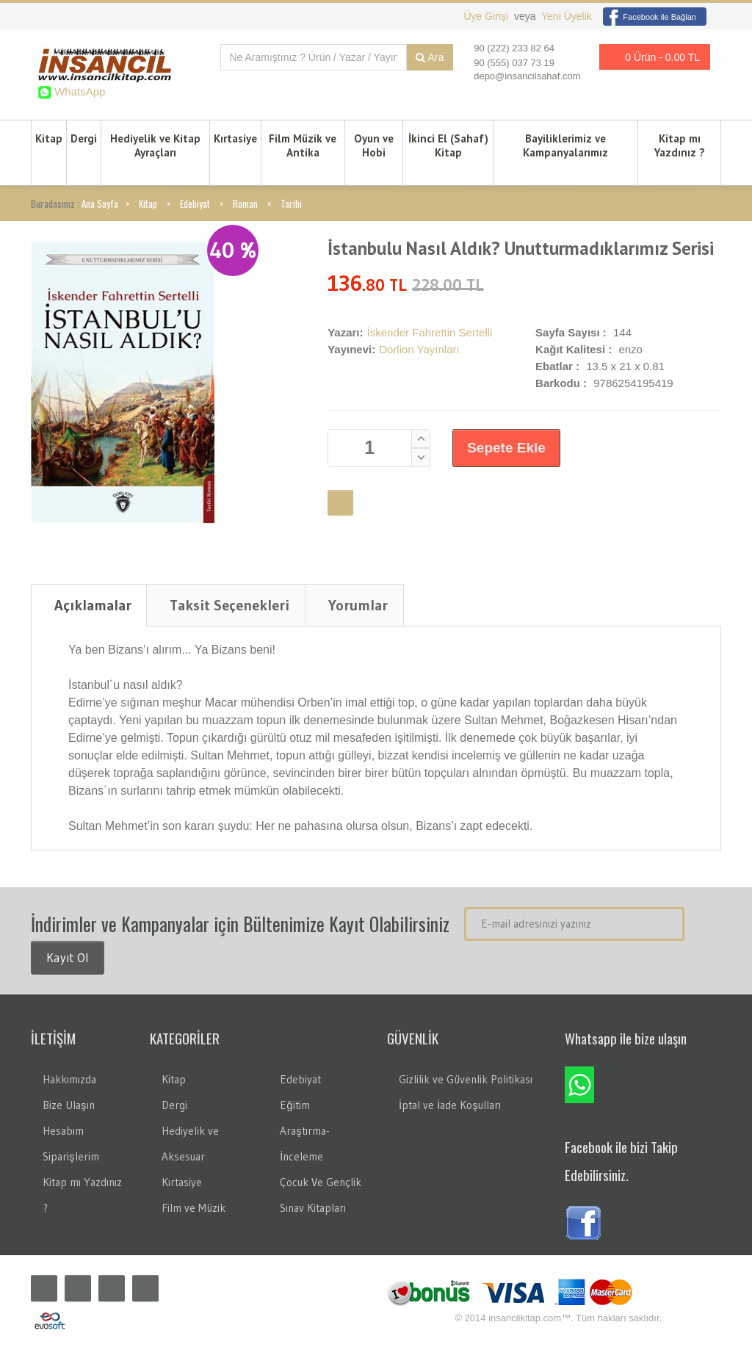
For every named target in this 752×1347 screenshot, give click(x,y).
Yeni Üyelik (566, 16)
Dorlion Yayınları (419, 349)
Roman (245, 203)
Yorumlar (358, 605)
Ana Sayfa (100, 203)
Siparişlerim (71, 1156)
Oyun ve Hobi (374, 145)
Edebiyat (195, 203)
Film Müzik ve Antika (302, 145)
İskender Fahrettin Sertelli (430, 332)
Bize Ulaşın (69, 1105)
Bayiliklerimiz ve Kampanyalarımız (565, 145)
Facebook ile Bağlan (649, 17)
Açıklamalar (92, 605)
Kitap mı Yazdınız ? (679, 145)
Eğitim (294, 1105)
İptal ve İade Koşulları (450, 1105)
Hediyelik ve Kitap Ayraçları (155, 145)
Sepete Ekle (506, 447)
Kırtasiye (235, 138)
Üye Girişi (487, 16)
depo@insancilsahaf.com (527, 76)
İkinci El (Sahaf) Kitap (448, 145)
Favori (340, 503)
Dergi (83, 138)
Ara (430, 57)
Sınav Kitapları (313, 1208)
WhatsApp (78, 91)
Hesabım (63, 1131)
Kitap (48, 138)
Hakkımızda (69, 1079)
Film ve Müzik (193, 1208)
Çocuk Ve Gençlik (320, 1182)
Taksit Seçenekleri (229, 605)
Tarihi (291, 203)
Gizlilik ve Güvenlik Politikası (465, 1079)
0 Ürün (650, 57)
